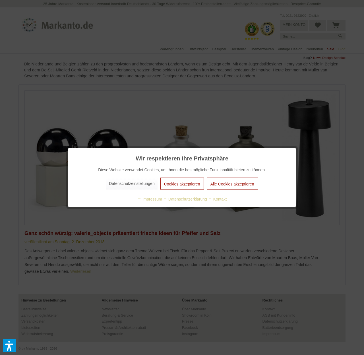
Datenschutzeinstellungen (131, 183)
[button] (9, 345)
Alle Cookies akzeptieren (232, 184)
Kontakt (217, 199)
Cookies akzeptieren (182, 184)
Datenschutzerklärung (185, 199)
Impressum (149, 199)
